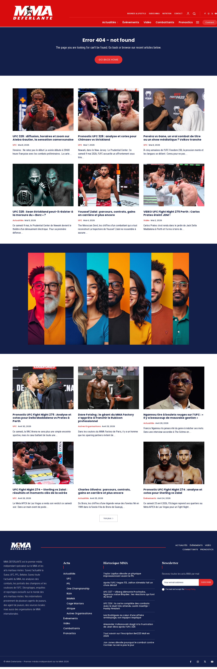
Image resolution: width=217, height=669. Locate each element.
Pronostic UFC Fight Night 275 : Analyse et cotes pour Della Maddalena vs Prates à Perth (42, 419)
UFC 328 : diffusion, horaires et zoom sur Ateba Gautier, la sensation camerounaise (43, 139)
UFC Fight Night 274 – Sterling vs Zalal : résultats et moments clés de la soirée (40, 493)
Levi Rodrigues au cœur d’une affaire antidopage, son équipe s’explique (123, 618)
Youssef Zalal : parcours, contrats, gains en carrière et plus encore (106, 215)
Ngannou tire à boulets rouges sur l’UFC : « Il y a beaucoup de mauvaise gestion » (173, 418)
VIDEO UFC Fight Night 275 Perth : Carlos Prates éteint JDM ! (171, 215)
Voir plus (108, 520)
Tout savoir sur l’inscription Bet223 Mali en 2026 (126, 636)
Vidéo (146, 222)
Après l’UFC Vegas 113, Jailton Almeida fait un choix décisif (128, 586)
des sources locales (35, 607)
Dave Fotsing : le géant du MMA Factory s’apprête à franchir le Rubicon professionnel (106, 419)
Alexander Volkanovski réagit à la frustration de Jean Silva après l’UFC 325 (128, 627)
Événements (149, 500)
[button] (194, 13)
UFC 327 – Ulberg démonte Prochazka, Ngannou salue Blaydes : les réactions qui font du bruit (129, 596)
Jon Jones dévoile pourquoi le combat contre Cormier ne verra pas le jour (128, 645)
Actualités (18, 222)
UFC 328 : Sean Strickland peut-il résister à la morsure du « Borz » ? (43, 215)
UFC (15, 147)
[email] (180, 584)
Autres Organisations (89, 428)
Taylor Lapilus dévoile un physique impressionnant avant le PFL (122, 576)
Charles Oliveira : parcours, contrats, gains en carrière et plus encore (104, 493)
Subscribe (206, 584)
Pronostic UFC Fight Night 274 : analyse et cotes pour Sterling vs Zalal (172, 493)
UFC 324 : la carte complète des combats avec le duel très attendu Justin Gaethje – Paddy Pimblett (126, 608)
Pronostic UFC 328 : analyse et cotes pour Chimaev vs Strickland (107, 139)
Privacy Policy (190, 591)
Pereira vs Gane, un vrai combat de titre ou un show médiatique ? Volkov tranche (172, 139)
